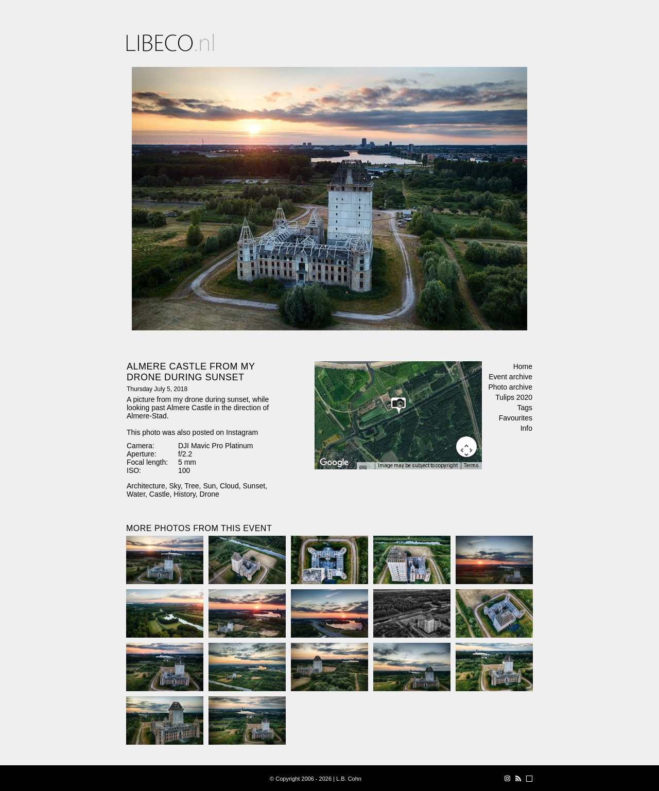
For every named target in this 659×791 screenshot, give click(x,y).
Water (136, 494)
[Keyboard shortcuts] (365, 469)
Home (522, 366)
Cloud (229, 486)
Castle (159, 494)
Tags (524, 407)
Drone (209, 494)
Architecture (146, 486)
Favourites (515, 418)
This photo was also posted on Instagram (192, 432)
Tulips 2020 (513, 397)
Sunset (253, 486)
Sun (209, 486)
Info (526, 428)
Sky (174, 486)
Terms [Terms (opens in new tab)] (471, 465)
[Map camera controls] (466, 446)
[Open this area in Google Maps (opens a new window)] (334, 462)
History (185, 494)
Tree (191, 486)
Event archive (510, 377)
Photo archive (510, 387)
